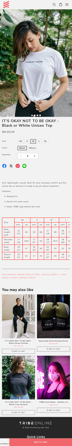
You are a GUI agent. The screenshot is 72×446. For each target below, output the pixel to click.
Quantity (6, 154)
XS (20, 141)
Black (22, 148)
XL (45, 141)
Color (4, 148)
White (32, 148)
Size (4, 141)
